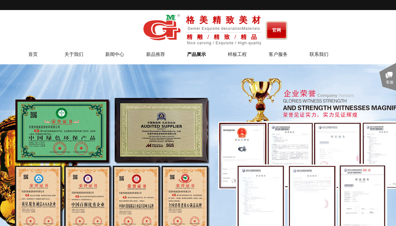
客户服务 (278, 54)
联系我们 (319, 54)
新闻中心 (114, 54)
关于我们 (73, 54)
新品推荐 (155, 54)
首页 (33, 54)
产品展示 (196, 54)
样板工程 (237, 54)
